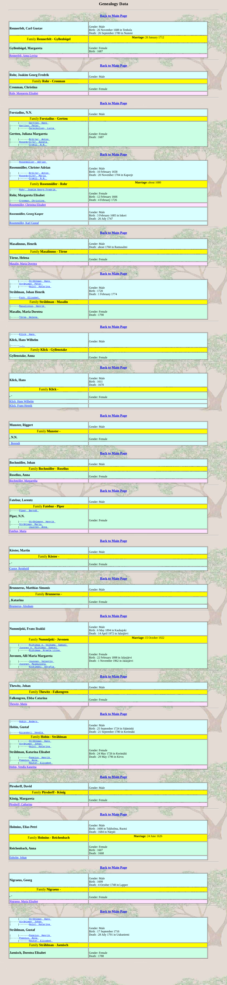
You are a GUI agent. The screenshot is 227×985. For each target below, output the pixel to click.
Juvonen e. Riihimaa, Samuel (38, 661)
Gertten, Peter (29, 126)
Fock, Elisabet (29, 306)
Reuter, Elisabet (41, 783)
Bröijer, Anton (39, 141)
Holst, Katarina (40, 294)
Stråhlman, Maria (31, 536)
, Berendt (14, 453)
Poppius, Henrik (40, 776)
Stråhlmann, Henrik (42, 533)
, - (22, 356)
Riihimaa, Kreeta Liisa (45, 664)
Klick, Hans (27, 344)
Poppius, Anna (29, 779)
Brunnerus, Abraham (21, 619)
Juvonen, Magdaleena (33, 679)
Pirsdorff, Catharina (20, 824)
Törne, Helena (29, 326)
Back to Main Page (113, 16)
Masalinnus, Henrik (32, 315)
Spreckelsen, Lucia (42, 129)
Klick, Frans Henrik (20, 416)
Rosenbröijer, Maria (33, 180)
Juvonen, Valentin (41, 676)
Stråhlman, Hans (40, 288)
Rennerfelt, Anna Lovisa (23, 55)
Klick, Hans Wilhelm (21, 412)
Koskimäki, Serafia (42, 682)
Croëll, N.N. (38, 147)
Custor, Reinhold (19, 581)
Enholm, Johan (18, 877)
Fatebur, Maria (17, 543)
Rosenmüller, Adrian (33, 165)
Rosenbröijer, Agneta (34, 144)
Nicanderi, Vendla (31, 749)
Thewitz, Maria (18, 719)
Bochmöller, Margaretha (23, 491)
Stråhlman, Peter (31, 291)
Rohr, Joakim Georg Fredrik (38, 195)
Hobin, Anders (29, 738)
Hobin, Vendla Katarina (22, 787)
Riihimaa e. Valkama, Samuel (48, 658)
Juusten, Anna (38, 539)
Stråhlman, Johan (31, 761)
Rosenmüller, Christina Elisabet (27, 211)
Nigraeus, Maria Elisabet (23, 921)
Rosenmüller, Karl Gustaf (24, 229)
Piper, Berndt (29, 521)
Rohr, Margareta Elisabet (23, 93)
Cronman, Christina (32, 207)
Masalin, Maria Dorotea (23, 270)
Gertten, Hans (38, 123)
